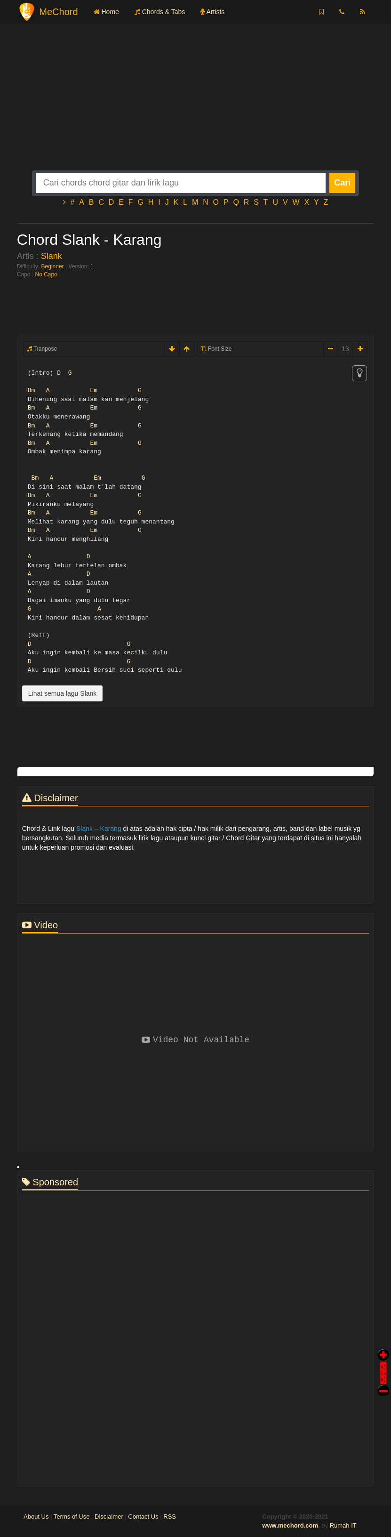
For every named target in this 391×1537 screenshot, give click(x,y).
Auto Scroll (383, 1360)
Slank (51, 256)
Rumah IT (343, 1525)
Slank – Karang (98, 828)
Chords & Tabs (160, 12)
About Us (36, 1516)
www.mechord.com (290, 1525)
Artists (212, 12)
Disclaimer (109, 1516)
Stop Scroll (383, 1384)
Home (106, 12)
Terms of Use (72, 1516)
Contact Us (143, 1516)
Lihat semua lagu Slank (62, 693)
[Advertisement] (195, 104)
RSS (169, 1516)
